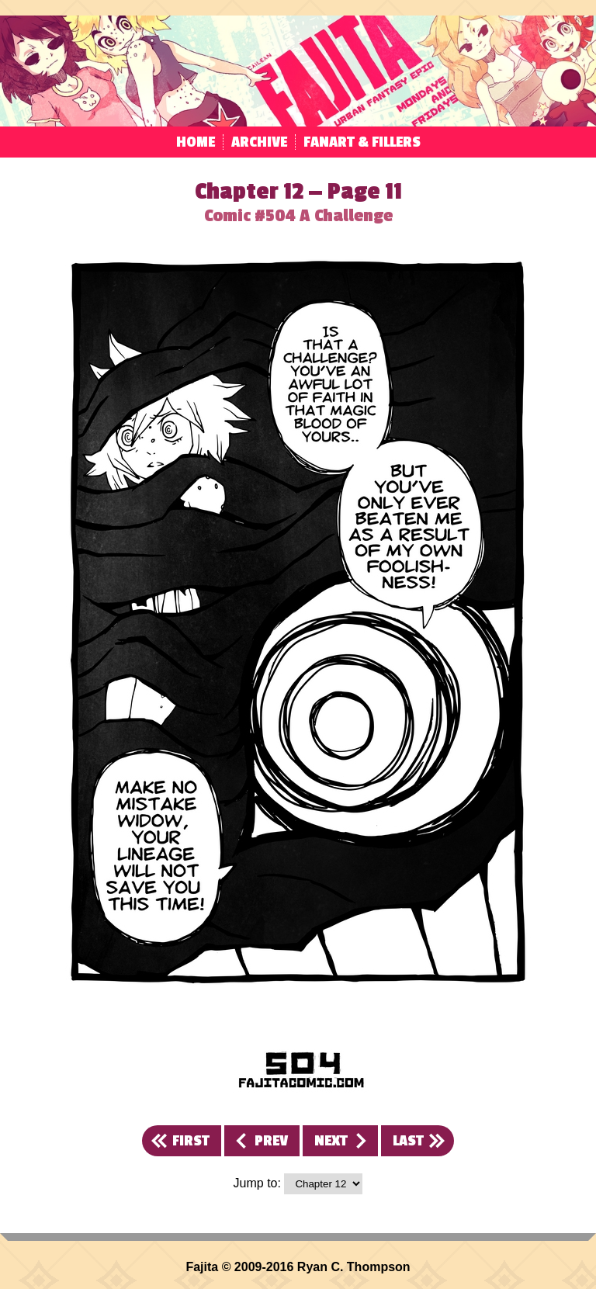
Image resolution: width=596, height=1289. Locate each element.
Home (195, 142)
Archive (259, 142)
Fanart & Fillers (362, 142)
